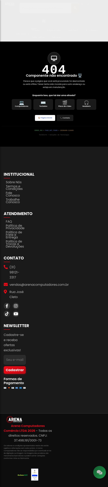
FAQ (9, 221)
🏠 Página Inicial (45, 118)
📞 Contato (65, 118)
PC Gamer (35, 31)
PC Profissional (92, 31)
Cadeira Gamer (38, 38)
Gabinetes (56, 38)
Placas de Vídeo (54, 31)
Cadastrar (15, 370)
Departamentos (22, 35)
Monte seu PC (73, 31)
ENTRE (48, 21)
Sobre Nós (14, 182)
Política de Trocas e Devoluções (15, 244)
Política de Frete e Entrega (14, 235)
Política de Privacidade (15, 226)
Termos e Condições (14, 187)
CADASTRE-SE (51, 23)
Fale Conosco (13, 194)
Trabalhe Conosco (13, 200)
